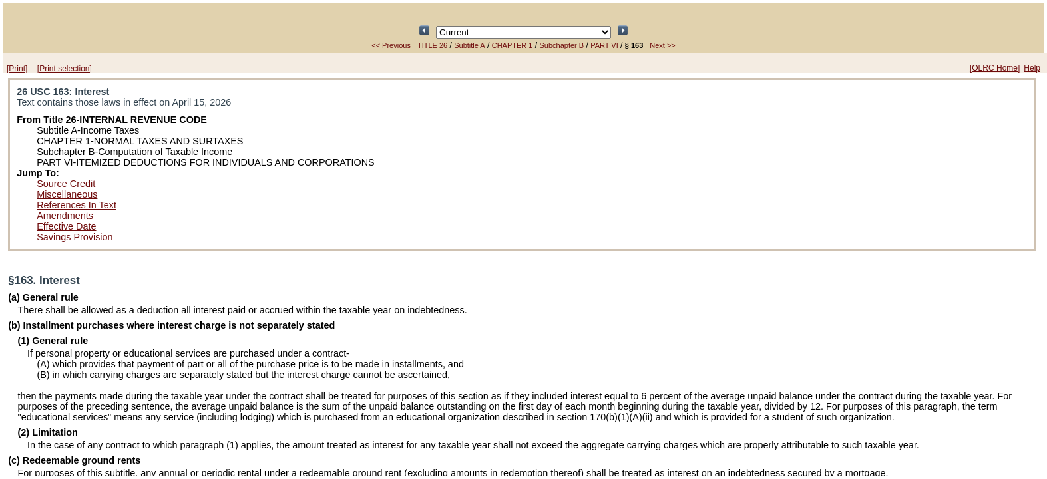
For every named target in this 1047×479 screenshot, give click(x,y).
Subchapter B (561, 45)
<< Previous (391, 45)
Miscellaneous (67, 194)
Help (1032, 68)
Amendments (65, 215)
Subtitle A (469, 45)
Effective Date (66, 226)
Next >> (663, 45)
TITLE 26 (432, 45)
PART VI (604, 45)
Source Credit (66, 183)
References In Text (76, 205)
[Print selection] (64, 68)
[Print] (17, 68)
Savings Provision (74, 237)
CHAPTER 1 (512, 45)
